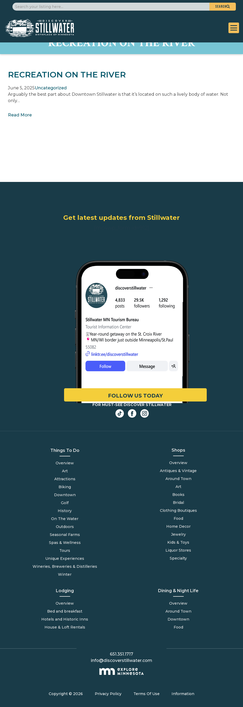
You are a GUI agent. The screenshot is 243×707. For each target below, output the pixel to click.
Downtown (65, 494)
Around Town (178, 611)
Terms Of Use (146, 693)
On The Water (64, 518)
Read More (20, 114)
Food (178, 627)
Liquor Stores (178, 550)
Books (178, 494)
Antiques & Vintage (178, 470)
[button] (222, 7)
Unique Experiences (64, 558)
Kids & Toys (178, 542)
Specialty (178, 558)
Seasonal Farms (65, 534)
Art (65, 471)
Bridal (178, 502)
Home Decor (178, 526)
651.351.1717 (121, 654)
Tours (64, 550)
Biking (64, 487)
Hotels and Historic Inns (64, 619)
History (65, 510)
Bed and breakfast (64, 611)
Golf (65, 502)
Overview (65, 463)
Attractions (64, 479)
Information (183, 693)
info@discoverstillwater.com (121, 660)
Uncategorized (51, 87)
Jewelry (178, 534)
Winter (64, 574)
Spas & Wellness (65, 542)
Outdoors (65, 526)
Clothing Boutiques (178, 510)
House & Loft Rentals (64, 627)
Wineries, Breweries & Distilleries (65, 566)
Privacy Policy (108, 693)
